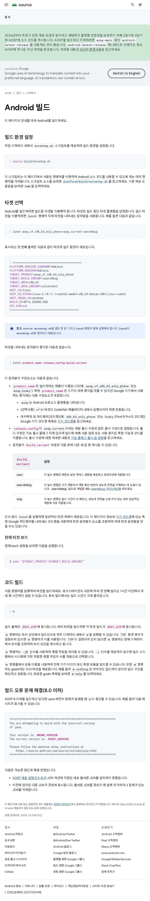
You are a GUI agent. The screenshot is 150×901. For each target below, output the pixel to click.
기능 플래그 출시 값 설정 (87, 438)
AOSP (8, 93)
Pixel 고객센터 (110, 840)
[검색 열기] (132, 4)
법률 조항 (44, 886)
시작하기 (31, 93)
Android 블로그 (62, 846)
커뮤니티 (30, 886)
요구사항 (10, 840)
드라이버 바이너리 (15, 865)
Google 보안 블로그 (65, 853)
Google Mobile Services (116, 859)
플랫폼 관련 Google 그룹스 (69, 859)
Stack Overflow (111, 865)
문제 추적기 (108, 872)
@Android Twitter (64, 834)
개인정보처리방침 (78, 886)
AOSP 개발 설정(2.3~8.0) (30, 778)
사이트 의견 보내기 (103, 886)
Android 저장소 (14, 834)
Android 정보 (13, 886)
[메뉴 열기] (6, 4)
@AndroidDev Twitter (66, 840)
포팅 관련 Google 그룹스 (67, 872)
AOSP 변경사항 (90, 50)
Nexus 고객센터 (111, 846)
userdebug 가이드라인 (105, 489)
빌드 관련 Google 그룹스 (67, 865)
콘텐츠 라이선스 (62, 804)
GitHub (9, 872)
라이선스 (59, 886)
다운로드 (10, 846)
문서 (7, 17)
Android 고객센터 (112, 834)
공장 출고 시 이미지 (16, 859)
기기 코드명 (65, 422)
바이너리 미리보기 (15, 853)
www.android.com (113, 853)
